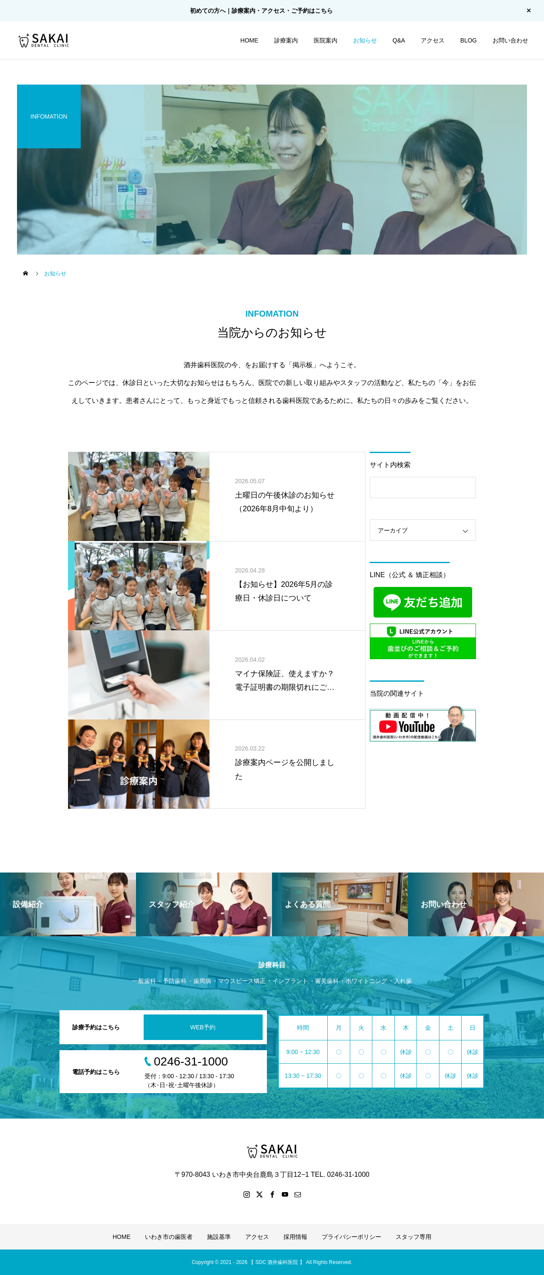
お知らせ (365, 40)
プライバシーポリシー (351, 1236)
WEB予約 (203, 1027)
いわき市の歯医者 (169, 1236)
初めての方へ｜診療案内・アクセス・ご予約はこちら (261, 11)
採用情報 (295, 1236)
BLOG (468, 40)
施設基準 (219, 1236)
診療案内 (286, 40)
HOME (249, 40)
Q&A (399, 40)
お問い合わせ (510, 40)
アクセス (433, 40)
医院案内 (325, 40)
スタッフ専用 (413, 1236)
